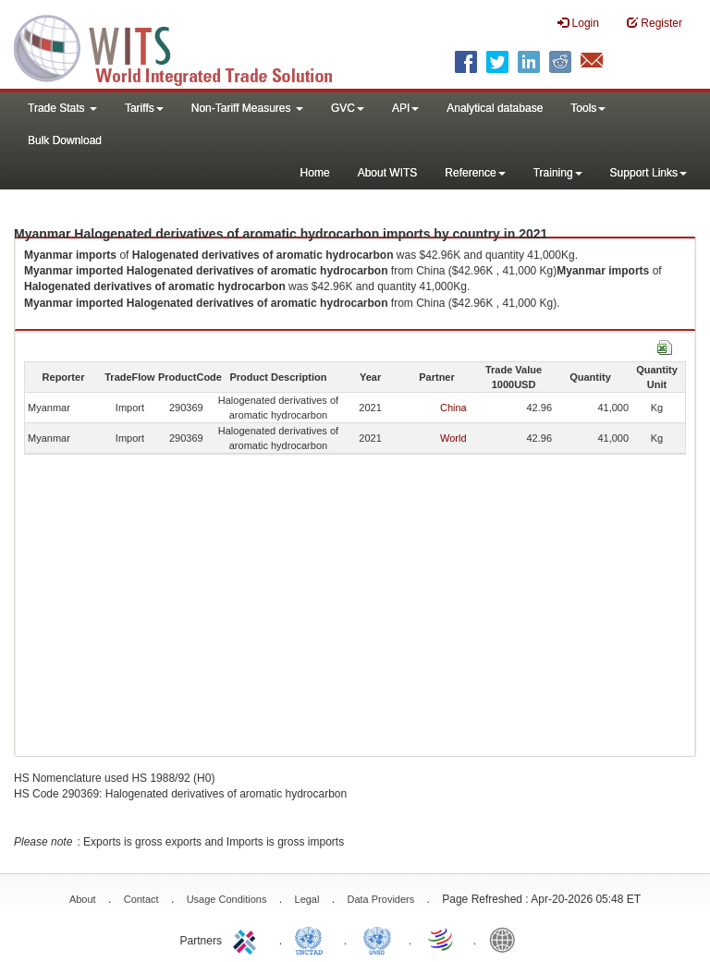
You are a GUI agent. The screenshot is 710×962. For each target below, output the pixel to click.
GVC (347, 108)
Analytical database (495, 108)
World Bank (506, 938)
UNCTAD (312, 938)
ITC (247, 938)
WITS (185, 46)
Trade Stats (62, 108)
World (453, 438)
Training (557, 172)
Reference (475, 172)
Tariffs (144, 108)
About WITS (388, 172)
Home (315, 172)
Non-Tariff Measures (247, 108)
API (405, 108)
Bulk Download (65, 140)
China (453, 407)
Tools (588, 108)
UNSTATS (377, 938)
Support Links (648, 172)
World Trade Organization (441, 938)
